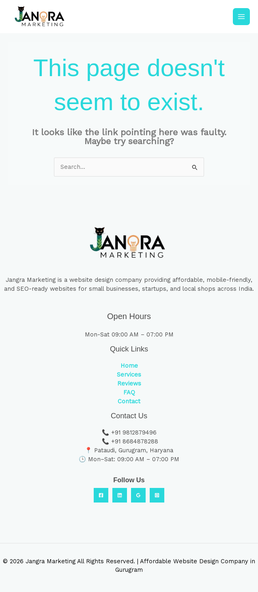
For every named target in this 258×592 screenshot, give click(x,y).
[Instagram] (157, 495)
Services (129, 374)
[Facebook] (101, 495)
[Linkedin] (119, 495)
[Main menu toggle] (241, 16)
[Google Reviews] (138, 495)
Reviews (129, 383)
